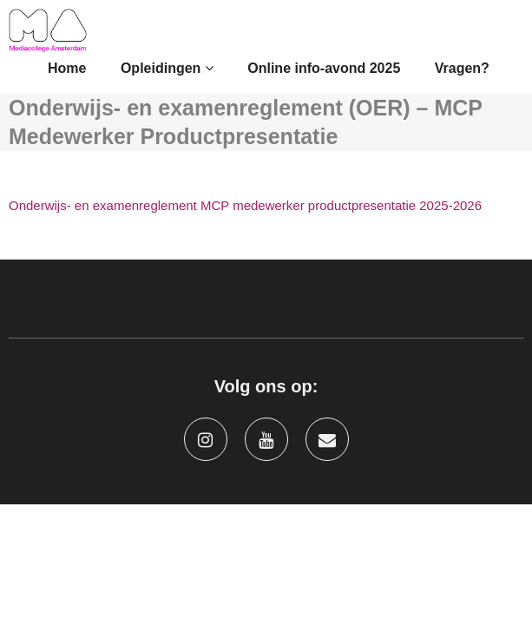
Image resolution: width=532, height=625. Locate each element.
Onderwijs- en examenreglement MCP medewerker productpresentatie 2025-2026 (245, 205)
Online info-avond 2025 (323, 68)
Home (67, 68)
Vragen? (462, 68)
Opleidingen (167, 68)
